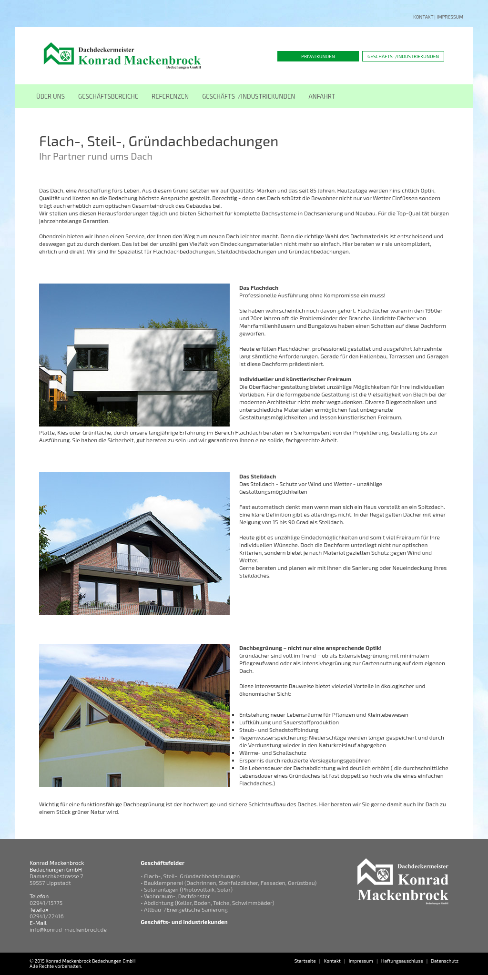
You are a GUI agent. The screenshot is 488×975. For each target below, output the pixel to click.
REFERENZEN (170, 96)
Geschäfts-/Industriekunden (403, 56)
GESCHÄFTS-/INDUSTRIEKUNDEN (248, 96)
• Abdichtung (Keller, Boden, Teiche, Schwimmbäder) (207, 902)
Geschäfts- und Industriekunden (184, 921)
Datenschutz (444, 961)
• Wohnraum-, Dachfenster (175, 896)
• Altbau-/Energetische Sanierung (184, 909)
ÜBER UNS (50, 96)
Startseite (305, 961)
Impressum (450, 17)
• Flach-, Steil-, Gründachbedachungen (190, 876)
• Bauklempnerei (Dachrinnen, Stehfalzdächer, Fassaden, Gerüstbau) (228, 882)
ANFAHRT (322, 96)
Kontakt (423, 17)
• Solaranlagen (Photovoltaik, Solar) (187, 889)
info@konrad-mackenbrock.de (68, 929)
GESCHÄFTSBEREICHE (108, 96)
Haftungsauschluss (402, 961)
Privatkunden (318, 56)
